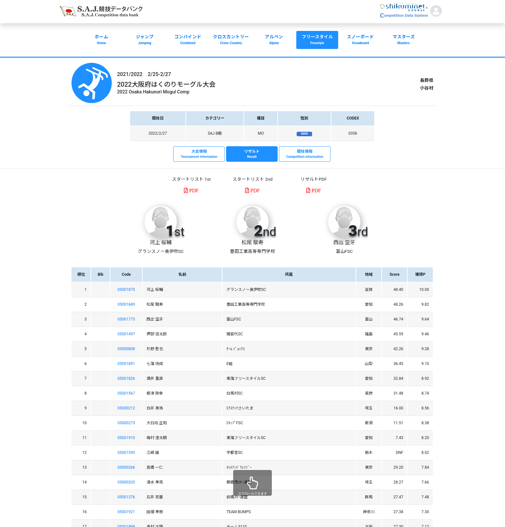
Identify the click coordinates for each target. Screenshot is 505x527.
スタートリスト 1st (191, 179)
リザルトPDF (313, 179)
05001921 (126, 512)
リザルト (251, 154)
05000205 (126, 482)
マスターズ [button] (403, 40)
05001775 (126, 319)
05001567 (126, 393)
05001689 (126, 304)
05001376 (126, 497)
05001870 (126, 289)
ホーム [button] (101, 40)
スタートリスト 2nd (252, 179)
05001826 (126, 378)
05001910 (126, 438)
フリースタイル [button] (317, 40)
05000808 (126, 349)
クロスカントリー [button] (231, 40)
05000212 (126, 408)
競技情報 (304, 154)
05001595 (126, 452)
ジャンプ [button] (144, 40)
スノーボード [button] (360, 40)
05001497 (126, 334)
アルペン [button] (274, 40)
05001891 (126, 363)
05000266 (126, 467)
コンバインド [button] (187, 40)
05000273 (126, 423)
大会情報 (199, 154)
